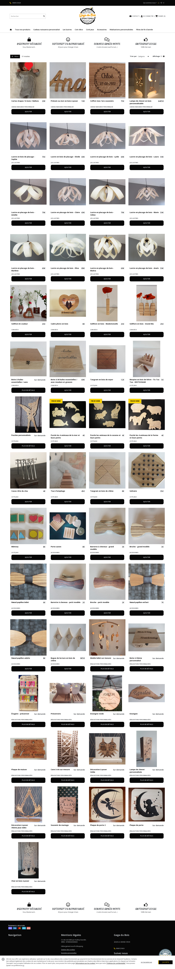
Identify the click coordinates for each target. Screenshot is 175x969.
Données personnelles (68, 953)
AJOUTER (28, 111)
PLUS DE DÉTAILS (28, 390)
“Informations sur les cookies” (85, 963)
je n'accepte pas (146, 962)
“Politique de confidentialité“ (116, 963)
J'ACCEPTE (165, 962)
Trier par (133, 56)
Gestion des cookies (68, 950)
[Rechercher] (44, 16)
